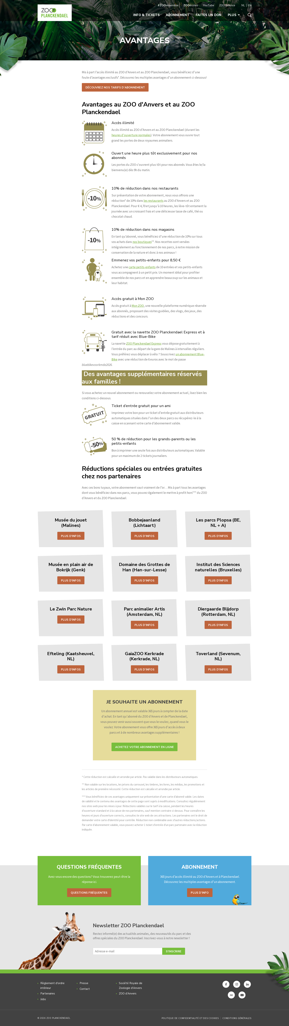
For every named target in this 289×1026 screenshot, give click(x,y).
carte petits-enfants (142, 267)
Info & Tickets (146, 15)
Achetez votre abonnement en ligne (144, 747)
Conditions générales (236, 1018)
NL (243, 5)
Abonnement (177, 15)
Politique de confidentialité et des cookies (190, 1018)
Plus (234, 15)
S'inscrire (173, 951)
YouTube (208, 5)
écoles (190, 5)
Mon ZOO (138, 306)
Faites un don (209, 15)
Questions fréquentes (89, 893)
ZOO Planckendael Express (143, 344)
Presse (84, 983)
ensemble (168, 5)
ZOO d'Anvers (127, 993)
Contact (85, 989)
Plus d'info (200, 893)
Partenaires (47, 993)
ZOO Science (227, 5)
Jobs (43, 999)
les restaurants (153, 201)
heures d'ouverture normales (131, 135)
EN (249, 5)
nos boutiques (142, 242)
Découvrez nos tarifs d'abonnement (115, 87)
